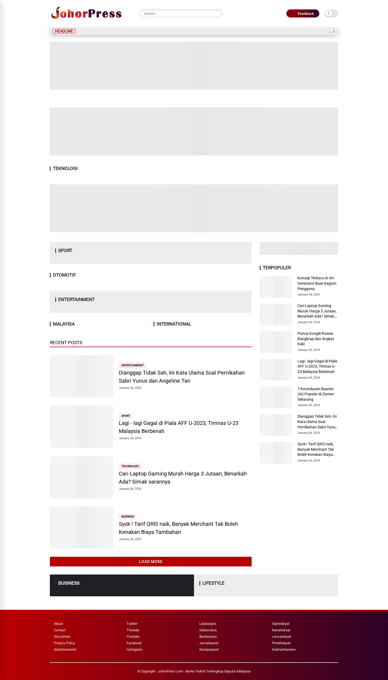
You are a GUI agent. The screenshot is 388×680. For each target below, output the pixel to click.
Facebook (134, 643)
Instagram (134, 649)
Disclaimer (62, 637)
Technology (130, 466)
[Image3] (299, 253)
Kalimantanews (284, 649)
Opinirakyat (280, 624)
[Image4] (194, 230)
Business (128, 516)
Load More (150, 561)
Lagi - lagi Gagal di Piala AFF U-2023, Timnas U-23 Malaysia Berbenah (178, 427)
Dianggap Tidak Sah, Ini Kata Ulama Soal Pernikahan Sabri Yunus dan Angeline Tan (182, 376)
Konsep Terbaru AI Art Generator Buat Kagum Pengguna (316, 283)
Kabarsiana (208, 630)
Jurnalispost (208, 643)
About (58, 624)
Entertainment (133, 365)
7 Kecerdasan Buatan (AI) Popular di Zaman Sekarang (315, 394)
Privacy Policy (64, 643)
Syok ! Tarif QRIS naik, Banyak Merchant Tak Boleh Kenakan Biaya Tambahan (178, 528)
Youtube (133, 637)
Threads (133, 630)
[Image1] (194, 154)
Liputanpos (207, 624)
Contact (60, 630)
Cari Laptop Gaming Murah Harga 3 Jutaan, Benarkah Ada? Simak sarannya (183, 477)
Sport (126, 415)
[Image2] (194, 88)
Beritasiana (208, 637)
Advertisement (65, 649)
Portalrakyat (281, 643)
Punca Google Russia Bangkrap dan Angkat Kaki (315, 338)
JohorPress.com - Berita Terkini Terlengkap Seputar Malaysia (204, 671)
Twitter (132, 624)
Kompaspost (209, 649)
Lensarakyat (281, 637)
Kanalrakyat (281, 630)
